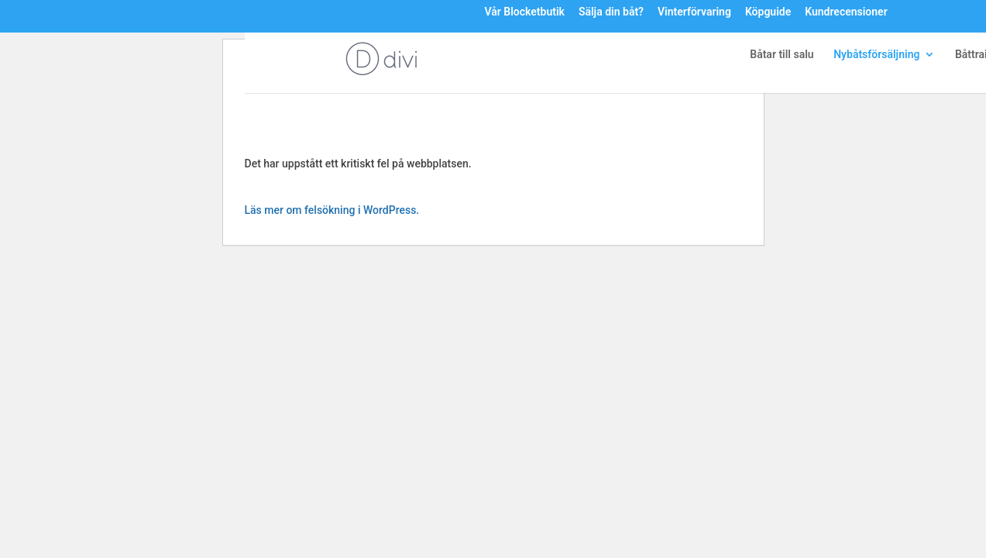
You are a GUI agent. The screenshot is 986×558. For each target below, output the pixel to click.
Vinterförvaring (694, 12)
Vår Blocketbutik (524, 12)
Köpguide (768, 12)
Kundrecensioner (846, 12)
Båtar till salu (781, 54)
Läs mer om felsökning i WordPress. (332, 210)
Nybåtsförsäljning (876, 54)
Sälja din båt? (611, 12)
